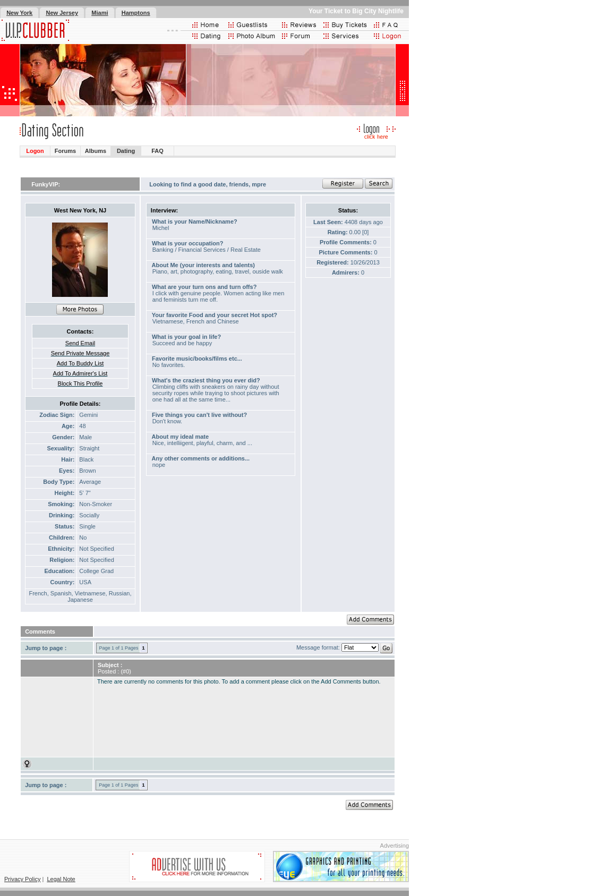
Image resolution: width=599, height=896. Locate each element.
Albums (95, 151)
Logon (35, 151)
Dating (126, 151)
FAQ (157, 151)
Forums (65, 151)
